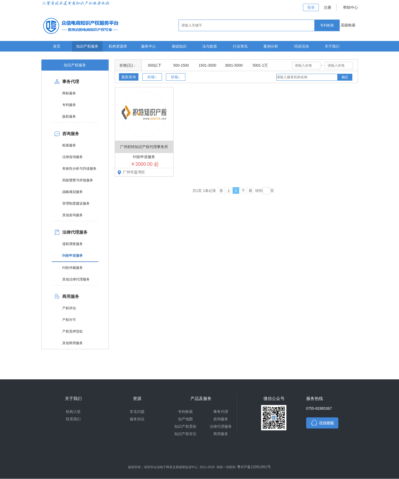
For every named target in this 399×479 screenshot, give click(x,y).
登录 (311, 7)
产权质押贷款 (72, 331)
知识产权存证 (185, 434)
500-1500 (181, 65)
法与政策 (209, 46)
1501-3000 (207, 65)
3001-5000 (234, 65)
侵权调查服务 (72, 244)
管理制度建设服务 (76, 203)
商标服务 (69, 93)
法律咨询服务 (72, 157)
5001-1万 (260, 65)
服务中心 (148, 46)
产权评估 (69, 308)
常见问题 (137, 411)
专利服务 (69, 105)
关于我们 (332, 46)
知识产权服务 (87, 46)
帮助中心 (350, 7)
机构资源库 (118, 46)
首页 (56, 46)
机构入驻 (73, 411)
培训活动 (301, 46)
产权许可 (69, 320)
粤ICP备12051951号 (254, 467)
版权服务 (69, 116)
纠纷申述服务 (72, 255)
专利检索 (185, 411)
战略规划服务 (72, 192)
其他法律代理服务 (76, 279)
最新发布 (128, 77)
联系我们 (73, 419)
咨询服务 (70, 133)
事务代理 (70, 81)
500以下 (154, 65)
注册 (327, 7)
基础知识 (179, 46)
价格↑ (152, 77)
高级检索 (348, 25)
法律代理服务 (75, 232)
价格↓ (175, 77)
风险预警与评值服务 (77, 180)
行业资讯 (240, 46)
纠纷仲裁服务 (72, 268)
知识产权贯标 (185, 426)
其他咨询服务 (72, 215)
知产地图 (185, 419)
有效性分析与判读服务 (79, 169)
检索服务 (69, 145)
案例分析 (270, 46)
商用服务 (70, 296)
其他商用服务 (72, 343)
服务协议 (137, 419)
